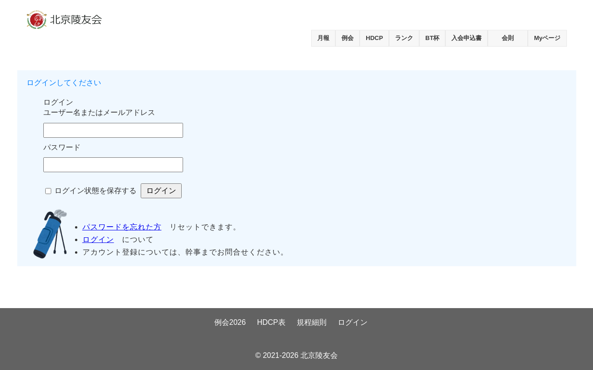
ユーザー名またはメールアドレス (99, 112)
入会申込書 (466, 37)
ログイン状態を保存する (95, 191)
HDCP (374, 37)
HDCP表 (271, 322)
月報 (323, 37)
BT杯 (432, 37)
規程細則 (312, 322)
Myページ (547, 37)
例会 (347, 37)
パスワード (62, 147)
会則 (508, 37)
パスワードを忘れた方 (122, 227)
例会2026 (230, 322)
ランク (404, 37)
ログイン (98, 239)
